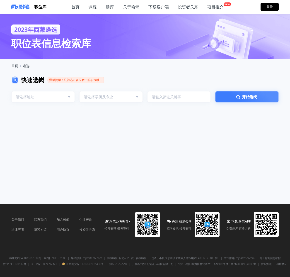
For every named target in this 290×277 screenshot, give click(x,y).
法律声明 (17, 229)
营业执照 (266, 264)
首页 (14, 66)
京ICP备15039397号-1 (44, 264)
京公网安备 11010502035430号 (83, 264)
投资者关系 (87, 229)
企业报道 (85, 219)
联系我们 (40, 219)
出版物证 (281, 264)
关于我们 (17, 219)
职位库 (40, 7)
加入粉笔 (63, 219)
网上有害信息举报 (270, 258)
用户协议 (63, 229)
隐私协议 (40, 229)
